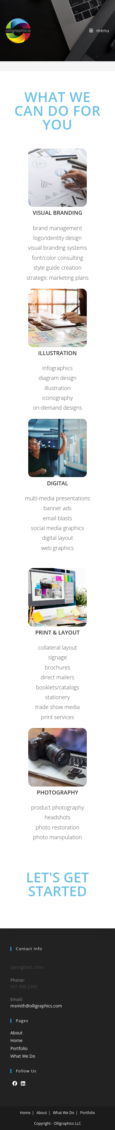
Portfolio (19, 1048)
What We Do (22, 1056)
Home (16, 1040)
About (16, 1033)
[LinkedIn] (23, 1083)
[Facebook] (14, 1083)
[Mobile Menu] (99, 30)
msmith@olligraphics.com (36, 1006)
